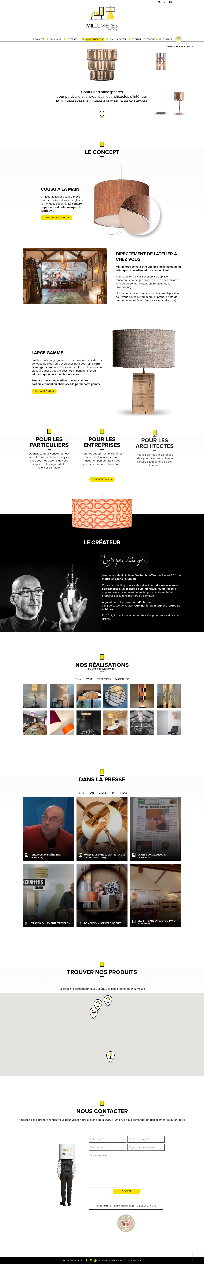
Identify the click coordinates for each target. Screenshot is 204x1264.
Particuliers (122, 679)
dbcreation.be (134, 1260)
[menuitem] (159, 2)
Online (102, 793)
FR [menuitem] (159, 2)
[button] (98, 1005)
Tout (89, 679)
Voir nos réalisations (64, 217)
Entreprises (104, 679)
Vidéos (123, 793)
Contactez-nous (51, 391)
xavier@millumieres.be (123, 1205)
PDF (113, 793)
